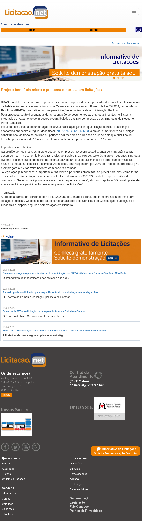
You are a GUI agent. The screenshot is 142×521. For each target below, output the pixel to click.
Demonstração (80, 498)
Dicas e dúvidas (79, 489)
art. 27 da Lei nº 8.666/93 (73, 131)
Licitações (76, 463)
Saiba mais (8, 509)
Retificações (77, 484)
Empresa (7, 463)
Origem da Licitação (13, 479)
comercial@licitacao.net (87, 385)
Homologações (78, 473)
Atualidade (8, 468)
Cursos (6, 498)
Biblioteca (7, 514)
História (6, 473)
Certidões (7, 503)
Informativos (9, 493)
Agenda (74, 479)
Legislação (77, 502)
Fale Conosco (79, 506)
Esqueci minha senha (125, 43)
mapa (6, 394)
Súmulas (75, 468)
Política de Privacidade (86, 510)
